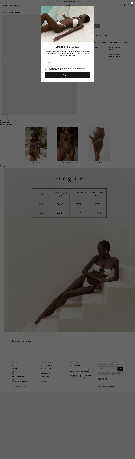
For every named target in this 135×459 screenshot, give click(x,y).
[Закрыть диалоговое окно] (132, 3)
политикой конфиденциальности (64, 68)
